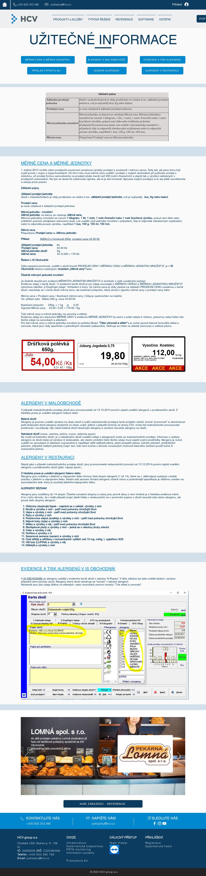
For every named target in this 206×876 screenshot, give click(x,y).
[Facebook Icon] (154, 823)
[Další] (179, 756)
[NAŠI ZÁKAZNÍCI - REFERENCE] (103, 804)
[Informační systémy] (86, 852)
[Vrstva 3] (103, 790)
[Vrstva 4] (108, 790)
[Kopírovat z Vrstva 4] (112, 790)
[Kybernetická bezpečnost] (85, 846)
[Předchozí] (27, 756)
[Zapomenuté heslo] (159, 846)
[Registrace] (157, 843)
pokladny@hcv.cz (61, 4)
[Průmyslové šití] (77, 860)
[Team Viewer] (121, 843)
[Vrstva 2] (98, 790)
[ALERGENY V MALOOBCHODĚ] (107, 60)
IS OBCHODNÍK (33, 578)
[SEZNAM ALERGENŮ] (107, 70)
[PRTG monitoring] (79, 849)
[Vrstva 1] (94, 790)
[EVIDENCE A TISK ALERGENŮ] (162, 60)
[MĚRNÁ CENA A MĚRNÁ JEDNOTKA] (48, 60)
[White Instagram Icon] (159, 823)
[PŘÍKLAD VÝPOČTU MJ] (46, 70)
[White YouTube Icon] (164, 823)
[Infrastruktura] (78, 843)
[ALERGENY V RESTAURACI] (162, 70)
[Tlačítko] (103, 760)
